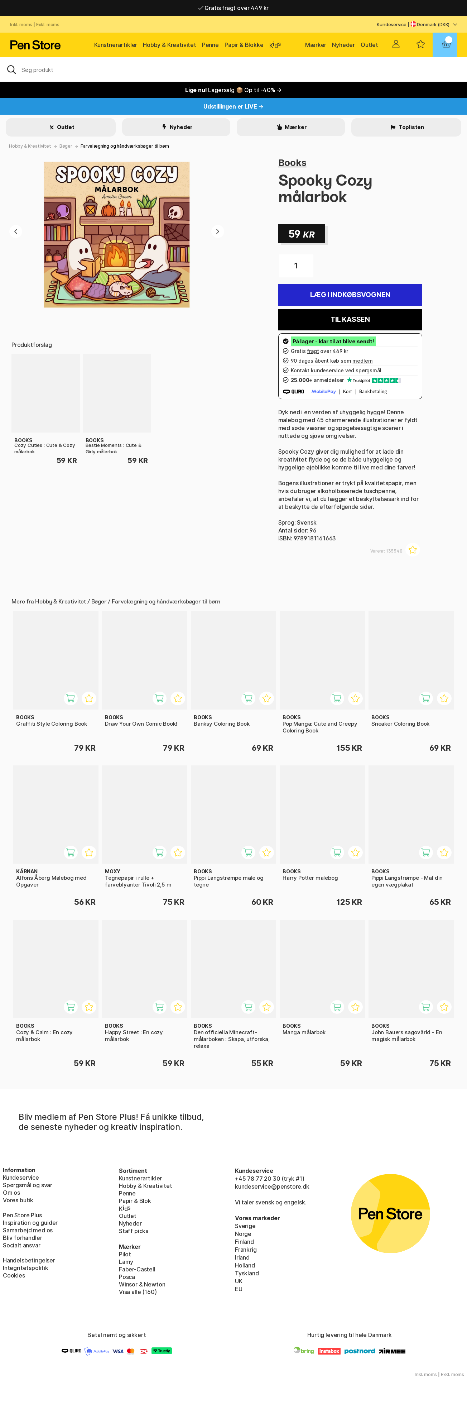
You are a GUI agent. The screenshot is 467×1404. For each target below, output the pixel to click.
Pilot (125, 1254)
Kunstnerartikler (115, 44)
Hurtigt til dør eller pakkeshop (233, 7)
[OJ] (233, 69)
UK (238, 1281)
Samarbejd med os (28, 1230)
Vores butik (18, 1200)
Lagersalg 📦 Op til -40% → (233, 90)
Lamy (126, 1261)
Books (292, 162)
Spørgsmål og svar (27, 1185)
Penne (210, 44)
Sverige (245, 1225)
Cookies (14, 1275)
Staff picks (133, 1231)
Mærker (315, 44)
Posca (127, 1276)
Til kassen (350, 319)
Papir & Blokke (244, 44)
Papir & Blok (135, 1200)
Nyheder (343, 44)
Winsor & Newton (142, 1284)
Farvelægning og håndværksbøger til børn (125, 146)
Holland (245, 1265)
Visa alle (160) (138, 1291)
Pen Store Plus (22, 1215)
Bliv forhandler (22, 1237)
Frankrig (246, 1249)
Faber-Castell (137, 1269)
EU (238, 1289)
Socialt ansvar (21, 1245)
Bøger (65, 146)
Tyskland (247, 1273)
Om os (11, 1192)
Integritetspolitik (25, 1267)
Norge (243, 1233)
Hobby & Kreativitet (169, 44)
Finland (244, 1241)
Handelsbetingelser (29, 1260)
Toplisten (411, 127)
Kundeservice (391, 24)
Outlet (369, 44)
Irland (242, 1257)
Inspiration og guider (30, 1222)
